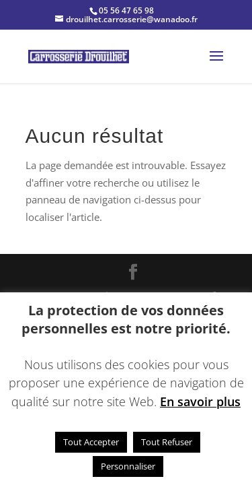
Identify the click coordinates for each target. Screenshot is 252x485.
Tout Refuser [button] (166, 442)
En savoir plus (200, 401)
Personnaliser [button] (128, 466)
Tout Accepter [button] (91, 442)
